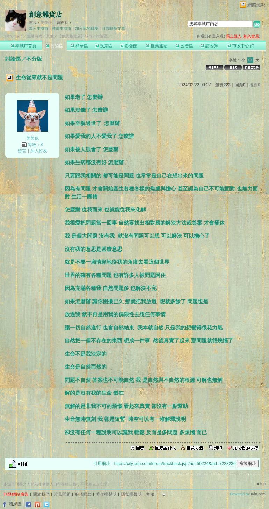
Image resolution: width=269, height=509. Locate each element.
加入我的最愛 (86, 28)
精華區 (79, 45)
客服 (150, 494)
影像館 (128, 45)
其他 (50, 36)
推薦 (254, 84)
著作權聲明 (106, 494)
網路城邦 (256, 5)
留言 (22, 150)
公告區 (184, 45)
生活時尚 (34, 36)
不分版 (34, 59)
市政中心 (240, 45)
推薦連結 (156, 45)
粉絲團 (15, 503)
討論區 (54, 45)
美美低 (46, 23)
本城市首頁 (23, 45)
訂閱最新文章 (113, 28)
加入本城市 (38, 28)
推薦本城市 (61, 28)
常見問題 (62, 494)
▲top (261, 483)
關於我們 (41, 494)
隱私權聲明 (131, 494)
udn (8, 36)
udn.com (258, 494)
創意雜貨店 (45, 14)
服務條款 (83, 494)
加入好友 (38, 150)
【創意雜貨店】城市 (75, 36)
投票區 (103, 45)
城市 (19, 36)
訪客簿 (209, 45)
